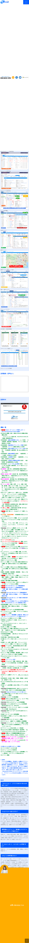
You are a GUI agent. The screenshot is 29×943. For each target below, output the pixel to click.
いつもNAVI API (21, 736)
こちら (13, 539)
